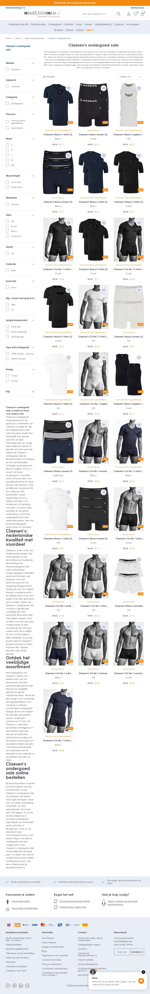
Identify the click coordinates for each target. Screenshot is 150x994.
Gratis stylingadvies (88, 964)
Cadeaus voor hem (16, 970)
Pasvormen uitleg (21, 901)
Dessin (20, 247)
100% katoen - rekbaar (22, 353)
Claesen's (16, 69)
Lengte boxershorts (20, 320)
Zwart (14, 226)
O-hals (14, 381)
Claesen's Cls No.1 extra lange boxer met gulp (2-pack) (128, 538)
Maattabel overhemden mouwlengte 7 (55, 973)
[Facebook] (8, 986)
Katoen (14, 204)
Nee (13, 304)
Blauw (14, 231)
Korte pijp (16, 326)
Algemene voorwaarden (55, 955)
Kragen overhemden (53, 946)
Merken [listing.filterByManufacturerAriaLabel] (20, 63)
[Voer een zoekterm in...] (99, 14)
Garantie (10, 962)
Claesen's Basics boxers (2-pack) (93, 134)
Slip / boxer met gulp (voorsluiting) (20, 298)
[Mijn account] (127, 14)
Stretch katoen (18, 358)
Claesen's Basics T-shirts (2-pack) (58, 134)
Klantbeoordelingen (16, 966)
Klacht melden (85, 959)
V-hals (14, 375)
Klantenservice (137, 8)
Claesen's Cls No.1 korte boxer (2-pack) (58, 606)
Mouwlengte (20, 176)
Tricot (13, 287)
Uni (12, 253)
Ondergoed (17, 103)
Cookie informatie (51, 959)
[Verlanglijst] (134, 14)
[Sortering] (130, 76)
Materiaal (20, 198)
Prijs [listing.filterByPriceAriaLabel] (20, 391)
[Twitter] (14, 986)
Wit (12, 221)
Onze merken (49, 942)
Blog (44, 951)
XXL (13, 165)
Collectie (20, 264)
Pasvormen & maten (20, 894)
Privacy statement (51, 964)
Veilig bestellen (14, 944)
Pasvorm (20, 114)
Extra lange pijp (19, 331)
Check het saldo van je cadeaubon (90, 939)
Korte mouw (17, 187)
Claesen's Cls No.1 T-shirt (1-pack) (58, 269)
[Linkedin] (21, 986)
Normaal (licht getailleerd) (18, 121)
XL (12, 160)
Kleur (20, 215)
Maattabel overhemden (55, 968)
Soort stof (20, 281)
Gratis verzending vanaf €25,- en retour (18, 939)
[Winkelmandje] (140, 14)
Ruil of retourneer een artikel (75, 901)
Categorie (20, 97)
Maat (20, 139)
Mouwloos (16, 182)
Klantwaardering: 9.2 (15, 8)
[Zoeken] (118, 14)
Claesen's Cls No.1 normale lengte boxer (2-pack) (93, 471)
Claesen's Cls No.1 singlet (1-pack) (93, 403)
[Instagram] (27, 986)
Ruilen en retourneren (17, 957)
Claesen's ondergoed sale (18, 48)
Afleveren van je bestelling (20, 953)
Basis (13, 270)
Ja (12, 309)
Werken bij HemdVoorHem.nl (87, 954)
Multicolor (16, 236)
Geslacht (20, 80)
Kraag (20, 369)
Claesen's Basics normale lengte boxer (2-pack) (129, 606)
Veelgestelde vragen (89, 944)
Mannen (15, 86)
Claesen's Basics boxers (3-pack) (58, 201)
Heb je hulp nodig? (115, 894)
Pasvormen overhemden (25, 908)
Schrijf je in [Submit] (137, 952)
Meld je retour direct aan (73, 907)
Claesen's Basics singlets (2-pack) (129, 134)
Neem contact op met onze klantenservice (123, 903)
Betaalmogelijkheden (17, 948)
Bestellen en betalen (17, 932)
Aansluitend (17, 128)
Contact (82, 932)
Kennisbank (48, 938)
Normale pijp (17, 336)
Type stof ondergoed (20, 347)
